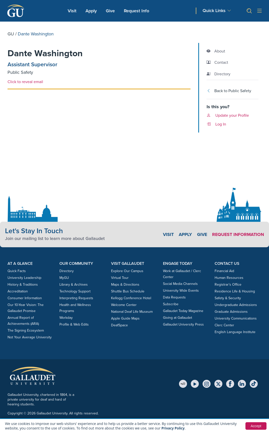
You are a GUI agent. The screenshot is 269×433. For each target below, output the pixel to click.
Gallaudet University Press (183, 324)
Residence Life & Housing (235, 291)
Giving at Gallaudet (177, 317)
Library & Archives (73, 284)
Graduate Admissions (231, 311)
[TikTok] (254, 384)
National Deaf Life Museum (132, 311)
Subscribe (170, 304)
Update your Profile (228, 115)
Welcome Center (124, 304)
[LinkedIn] (242, 384)
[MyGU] (183, 384)
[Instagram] (207, 384)
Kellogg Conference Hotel (131, 298)
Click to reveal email (25, 82)
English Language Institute (235, 332)
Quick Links (214, 11)
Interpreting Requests (76, 298)
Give (110, 11)
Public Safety (20, 72)
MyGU (64, 277)
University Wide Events (181, 290)
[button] (247, 11)
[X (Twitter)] (218, 384)
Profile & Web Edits (74, 324)
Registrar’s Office (228, 284)
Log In (216, 124)
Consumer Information (25, 298)
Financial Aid (224, 271)
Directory (66, 271)
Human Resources (229, 277)
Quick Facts (17, 271)
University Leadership (24, 277)
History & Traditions (23, 284)
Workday (66, 317)
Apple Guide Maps (125, 318)
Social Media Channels (180, 283)
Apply (92, 10)
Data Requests (174, 297)
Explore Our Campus (127, 271)
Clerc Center (224, 325)
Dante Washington (45, 53)
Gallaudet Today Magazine (183, 311)
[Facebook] (230, 384)
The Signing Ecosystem (26, 330)
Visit (72, 11)
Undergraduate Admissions (236, 304)
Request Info (136, 11)
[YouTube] (195, 384)
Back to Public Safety (229, 91)
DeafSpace (119, 325)
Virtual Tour (120, 277)
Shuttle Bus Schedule (127, 291)
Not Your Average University (30, 337)
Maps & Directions (125, 284)
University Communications (236, 318)
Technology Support (75, 291)
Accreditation (18, 291)
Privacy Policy (173, 428)
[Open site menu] (259, 11)
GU (11, 34)
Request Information (238, 234)
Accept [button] (255, 426)
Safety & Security (228, 298)
